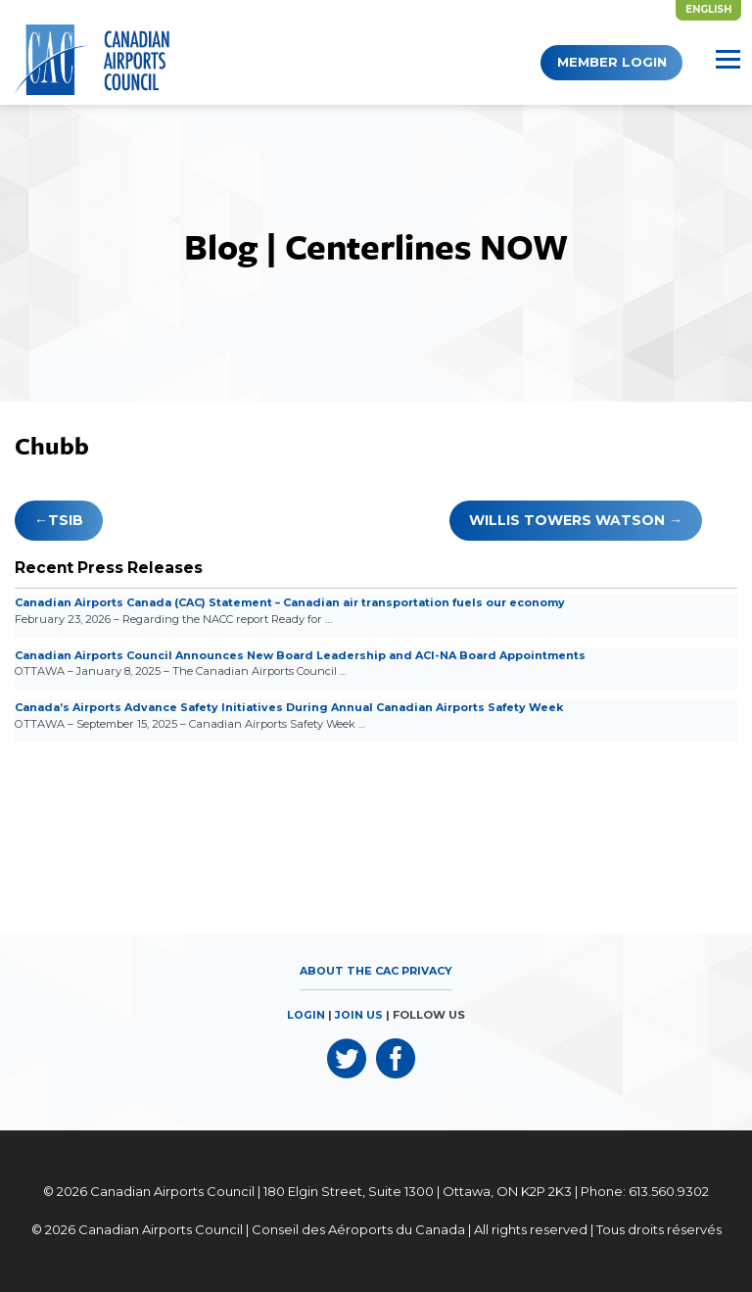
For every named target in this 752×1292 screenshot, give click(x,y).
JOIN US (360, 1015)
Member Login (593, 62)
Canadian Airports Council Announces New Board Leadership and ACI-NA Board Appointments (308, 655)
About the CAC (348, 971)
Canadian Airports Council (172, 1192)
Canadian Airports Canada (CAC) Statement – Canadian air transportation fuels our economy (301, 602)
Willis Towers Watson (567, 520)
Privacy (428, 971)
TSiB (65, 520)
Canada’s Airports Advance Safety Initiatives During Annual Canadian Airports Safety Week (298, 707)
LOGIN (306, 1015)
